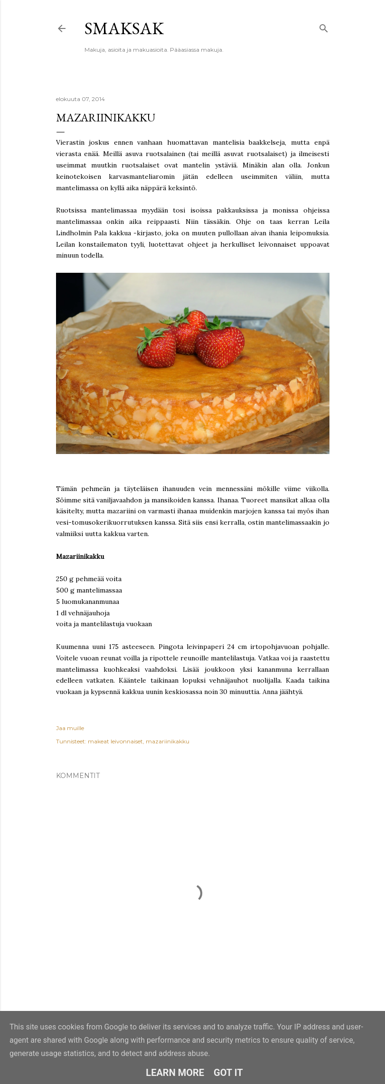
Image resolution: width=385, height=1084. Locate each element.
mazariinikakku (167, 741)
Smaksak (124, 28)
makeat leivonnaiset (115, 741)
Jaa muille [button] (70, 728)
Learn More (175, 1072)
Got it (228, 1072)
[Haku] (323, 26)
